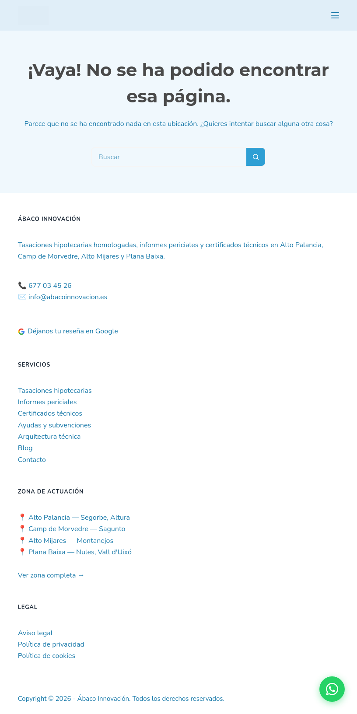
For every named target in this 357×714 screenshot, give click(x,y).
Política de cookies (46, 656)
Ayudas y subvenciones (54, 425)
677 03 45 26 (50, 285)
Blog (25, 448)
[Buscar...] (168, 157)
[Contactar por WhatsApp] (332, 689)
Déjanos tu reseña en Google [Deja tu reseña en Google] (68, 331)
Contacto (32, 460)
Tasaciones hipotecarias (55, 391)
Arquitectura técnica (49, 436)
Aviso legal (35, 633)
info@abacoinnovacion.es (67, 297)
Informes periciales (47, 402)
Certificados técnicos (50, 413)
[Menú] (335, 15)
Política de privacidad (51, 644)
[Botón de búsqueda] (256, 157)
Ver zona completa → (51, 575)
